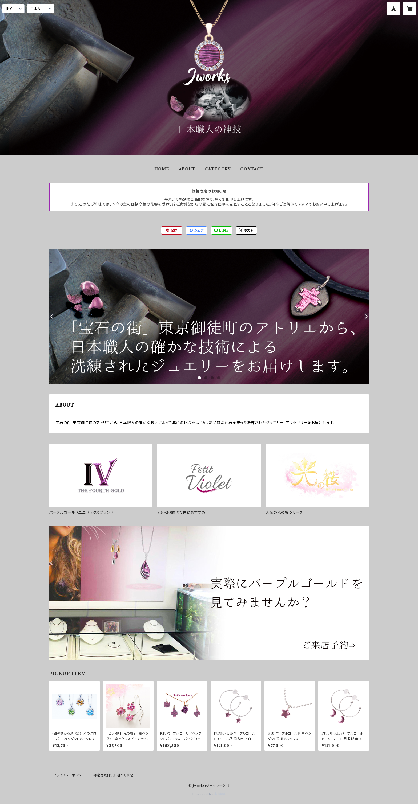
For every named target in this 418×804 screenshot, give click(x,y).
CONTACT (252, 169)
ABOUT (187, 169)
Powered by (209, 794)
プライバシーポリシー (69, 775)
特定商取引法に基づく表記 (113, 775)
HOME (161, 169)
